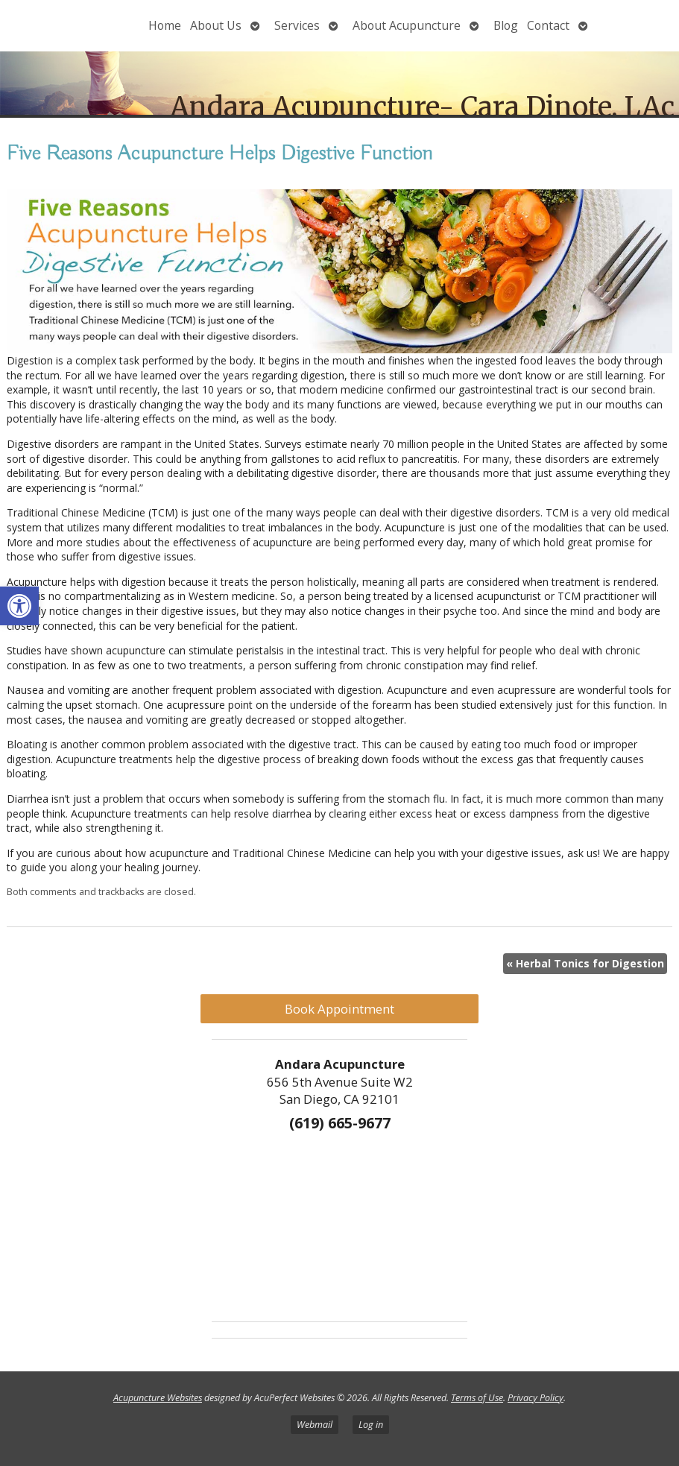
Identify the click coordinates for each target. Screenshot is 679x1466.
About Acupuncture (407, 25)
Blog (505, 25)
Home (164, 25)
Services (297, 25)
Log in (371, 1424)
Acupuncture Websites (157, 1397)
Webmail (314, 1424)
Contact (548, 25)
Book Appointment (339, 1008)
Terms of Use (477, 1397)
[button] (19, 606)
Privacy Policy (535, 1397)
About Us (215, 25)
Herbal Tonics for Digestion (585, 963)
